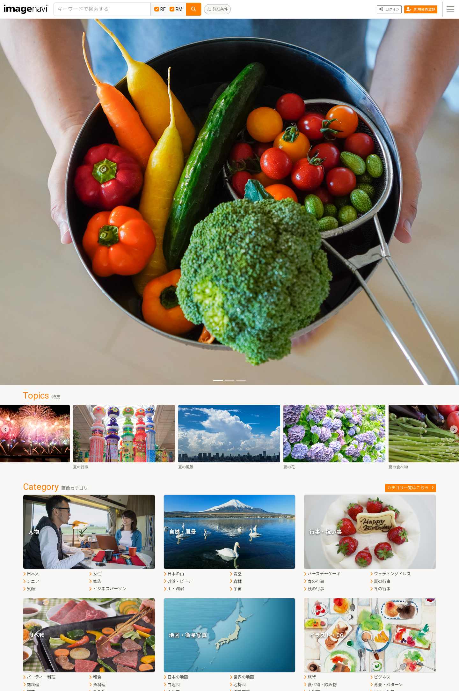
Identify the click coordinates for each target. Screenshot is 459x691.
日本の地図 (176, 677)
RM (176, 9)
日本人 (31, 573)
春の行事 (314, 581)
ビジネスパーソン (107, 588)
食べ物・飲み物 (320, 684)
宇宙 (235, 588)
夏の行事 (380, 581)
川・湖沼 (174, 588)
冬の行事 (380, 588)
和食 (95, 677)
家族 (95, 581)
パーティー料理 (39, 677)
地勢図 (237, 684)
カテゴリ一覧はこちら (410, 487)
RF (160, 9)
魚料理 (97, 684)
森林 (235, 581)
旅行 (310, 677)
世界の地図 (241, 677)
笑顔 (29, 588)
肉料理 (31, 684)
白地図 (172, 684)
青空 (235, 573)
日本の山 (174, 573)
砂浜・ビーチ (178, 581)
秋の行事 (314, 588)
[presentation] (5, 429)
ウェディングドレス (390, 573)
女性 (95, 573)
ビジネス (380, 677)
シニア (31, 581)
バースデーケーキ (322, 573)
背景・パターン (386, 684)
